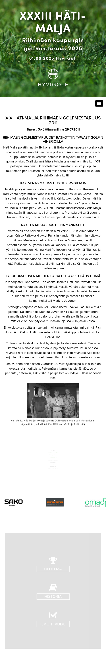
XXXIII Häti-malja (53, 21)
